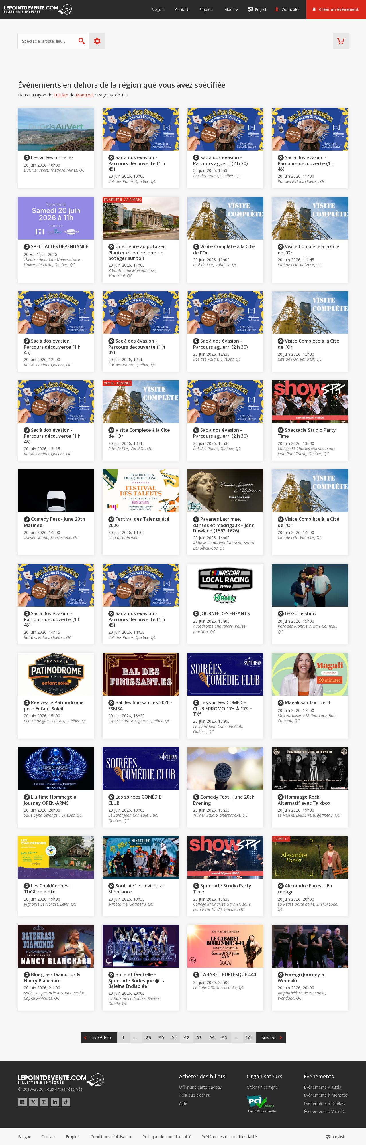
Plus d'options (97, 41)
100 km (61, 95)
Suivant (269, 1038)
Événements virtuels (322, 1087)
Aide (183, 1103)
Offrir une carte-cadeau (200, 1087)
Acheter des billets (202, 1076)
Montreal (84, 95)
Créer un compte (262, 1087)
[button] (229, 1136)
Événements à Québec (325, 1103)
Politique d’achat (194, 1095)
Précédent (101, 1038)
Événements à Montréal (326, 1095)
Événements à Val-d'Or (325, 1111)
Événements (319, 1076)
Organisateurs (264, 1076)
